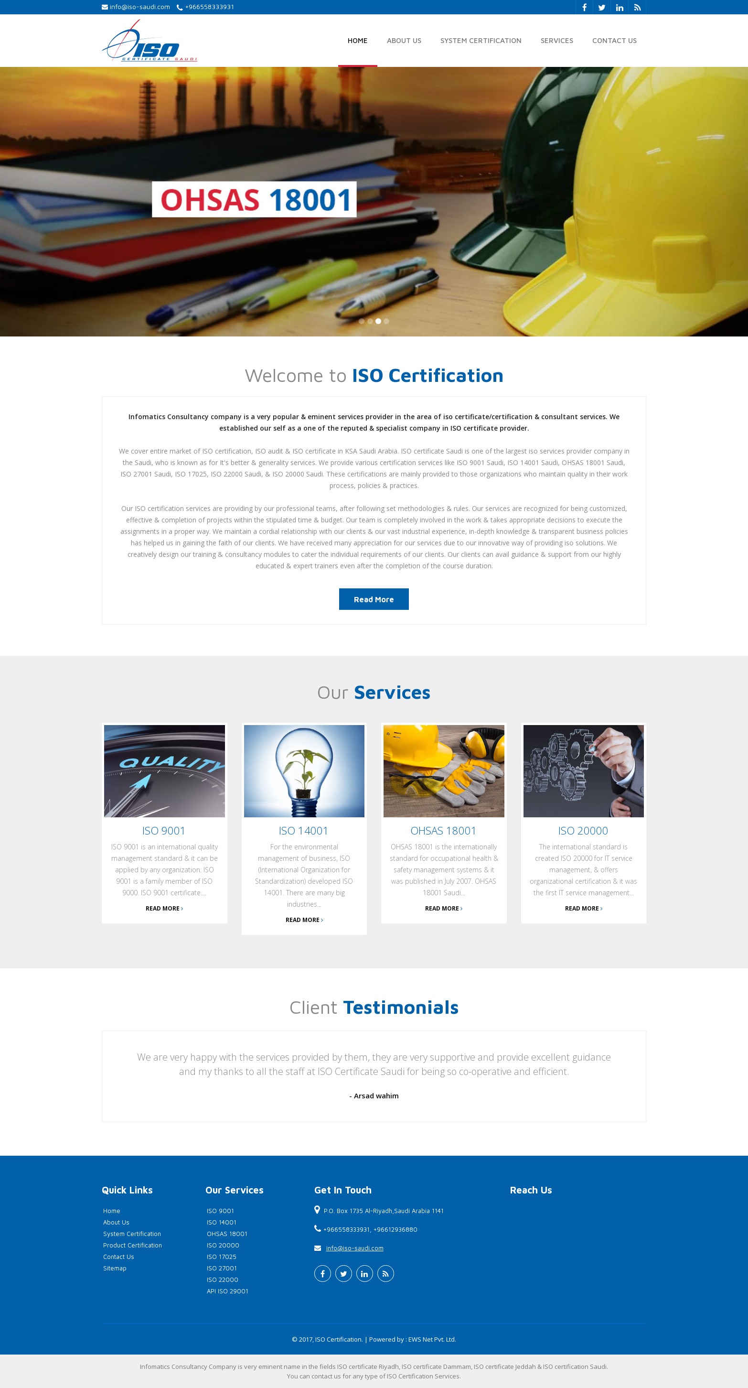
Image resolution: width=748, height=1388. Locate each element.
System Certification (481, 40)
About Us (404, 40)
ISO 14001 (221, 1222)
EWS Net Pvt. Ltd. (432, 1339)
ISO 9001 (220, 1210)
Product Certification (132, 1245)
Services (557, 40)
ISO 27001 (222, 1268)
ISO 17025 (221, 1256)
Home (358, 40)
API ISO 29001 (227, 1291)
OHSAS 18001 (227, 1233)
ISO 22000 (222, 1279)
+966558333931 (209, 6)
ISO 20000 (223, 1245)
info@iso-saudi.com (140, 6)
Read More (374, 599)
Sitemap (115, 1268)
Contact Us (614, 40)
